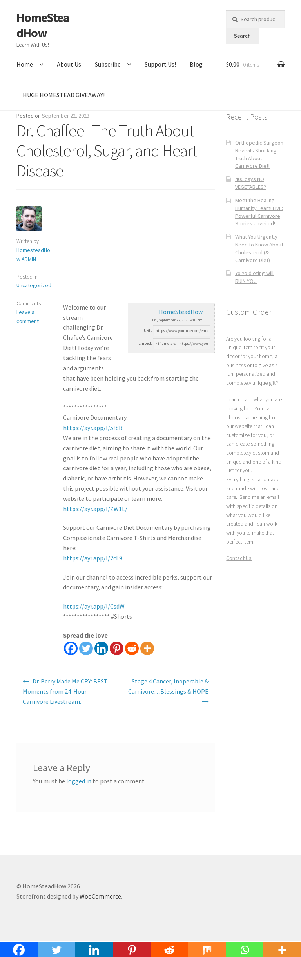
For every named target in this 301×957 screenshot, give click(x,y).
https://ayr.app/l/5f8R (93, 427)
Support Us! (160, 64)
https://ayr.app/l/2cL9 (92, 558)
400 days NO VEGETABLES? (250, 183)
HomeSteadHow (42, 25)
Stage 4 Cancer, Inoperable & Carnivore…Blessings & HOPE (168, 686)
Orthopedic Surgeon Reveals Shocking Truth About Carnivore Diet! (259, 154)
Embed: (145, 343)
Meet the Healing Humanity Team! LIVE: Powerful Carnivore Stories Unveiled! (259, 212)
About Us (69, 64)
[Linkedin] (101, 648)
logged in (78, 781)
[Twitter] (86, 648)
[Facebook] (71, 648)
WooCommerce (100, 896)
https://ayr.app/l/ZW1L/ (95, 509)
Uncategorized (33, 285)
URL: (148, 330)
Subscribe (108, 64)
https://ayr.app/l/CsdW (94, 606)
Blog (196, 64)
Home (24, 64)
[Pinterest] (116, 648)
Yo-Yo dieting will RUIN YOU (254, 277)
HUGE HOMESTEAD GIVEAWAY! (64, 95)
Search (242, 35)
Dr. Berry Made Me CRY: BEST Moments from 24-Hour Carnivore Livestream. (65, 691)
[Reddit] (132, 648)
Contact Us (239, 558)
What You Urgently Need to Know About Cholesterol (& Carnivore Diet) (259, 248)
